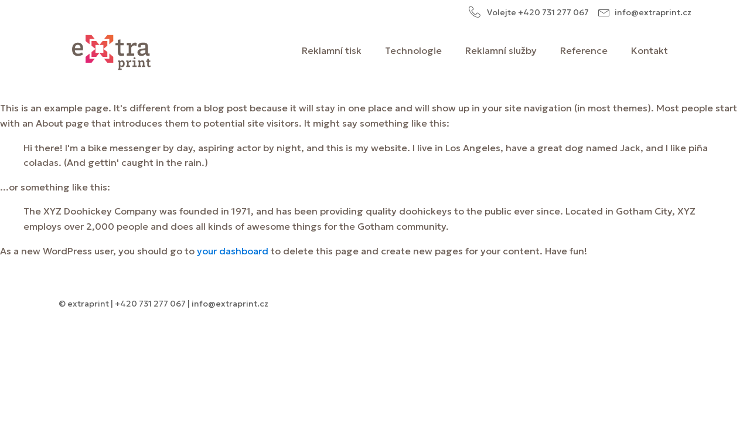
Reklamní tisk (332, 50)
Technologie (413, 50)
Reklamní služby (501, 50)
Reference (584, 50)
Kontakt (649, 50)
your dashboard (232, 251)
